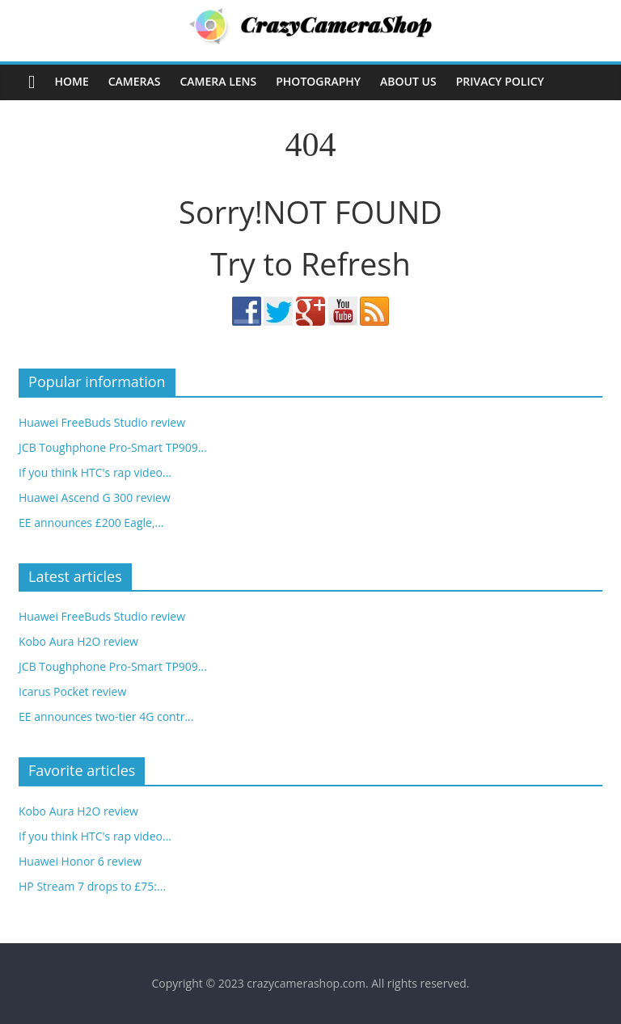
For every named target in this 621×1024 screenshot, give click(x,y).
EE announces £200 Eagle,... (91, 522)
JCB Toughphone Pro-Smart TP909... (113, 447)
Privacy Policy (500, 81)
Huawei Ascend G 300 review (95, 497)
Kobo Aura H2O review (78, 641)
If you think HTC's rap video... (95, 472)
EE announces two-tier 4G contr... (106, 716)
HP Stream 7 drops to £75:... (92, 886)
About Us (408, 81)
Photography (318, 81)
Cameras (134, 81)
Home (71, 81)
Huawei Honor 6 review (80, 861)
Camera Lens (218, 81)
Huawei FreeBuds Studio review (102, 422)
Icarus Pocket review (72, 691)
